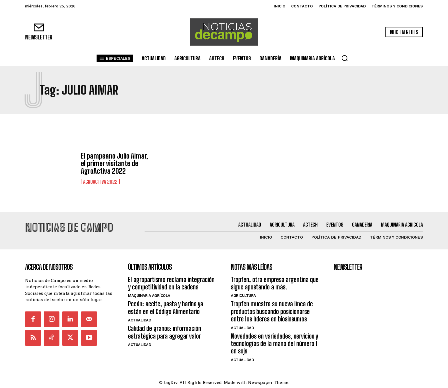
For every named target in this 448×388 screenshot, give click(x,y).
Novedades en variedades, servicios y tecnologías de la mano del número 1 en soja (274, 341)
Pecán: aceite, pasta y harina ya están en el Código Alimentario (165, 305)
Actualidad (139, 317)
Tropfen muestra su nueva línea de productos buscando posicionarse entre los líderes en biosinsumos (272, 309)
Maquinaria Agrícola (149, 293)
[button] (344, 58)
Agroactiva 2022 (100, 181)
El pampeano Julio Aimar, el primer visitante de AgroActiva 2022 (114, 163)
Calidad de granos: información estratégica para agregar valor (164, 329)
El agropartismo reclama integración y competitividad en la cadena (171, 280)
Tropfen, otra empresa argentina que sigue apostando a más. (275, 280)
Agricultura (243, 293)
